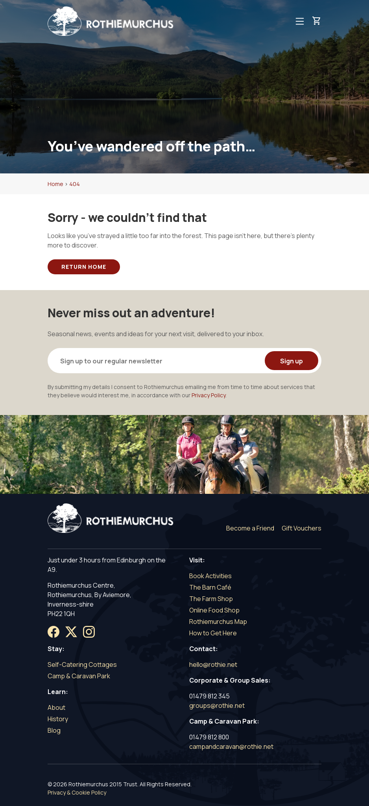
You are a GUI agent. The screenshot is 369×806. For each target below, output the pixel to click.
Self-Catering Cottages (82, 664)
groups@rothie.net (217, 705)
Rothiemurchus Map (218, 621)
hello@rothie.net (213, 664)
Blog (54, 730)
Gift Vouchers (301, 528)
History (58, 719)
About (56, 707)
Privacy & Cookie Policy (77, 792)
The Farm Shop (211, 598)
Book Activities (210, 575)
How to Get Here (213, 633)
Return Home (83, 266)
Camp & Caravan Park (79, 676)
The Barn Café (210, 587)
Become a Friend (250, 528)
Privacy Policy (208, 395)
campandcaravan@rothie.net (231, 746)
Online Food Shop (214, 610)
